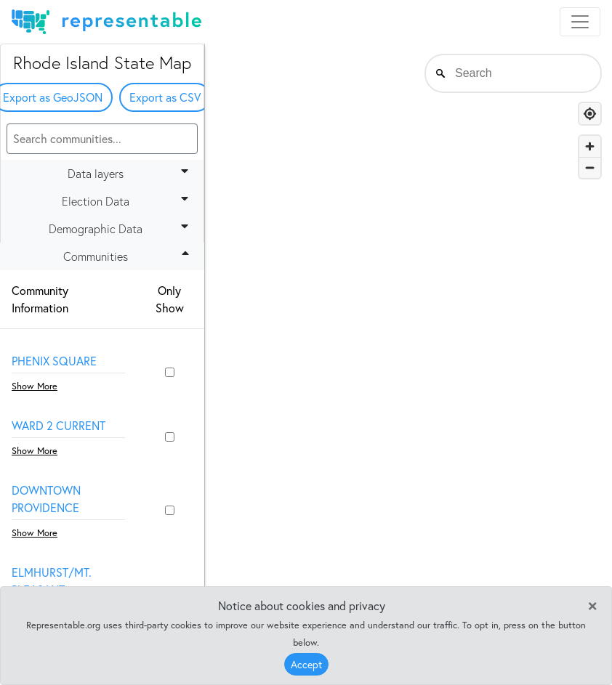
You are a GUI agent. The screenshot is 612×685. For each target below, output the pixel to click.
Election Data (128, 200)
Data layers (131, 173)
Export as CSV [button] (165, 97)
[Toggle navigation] (580, 21)
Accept (306, 664)
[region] (408, 345)
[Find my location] (589, 113)
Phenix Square (54, 360)
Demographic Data (121, 228)
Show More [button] (34, 386)
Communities (129, 256)
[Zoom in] (589, 146)
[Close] (592, 604)
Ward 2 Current (58, 425)
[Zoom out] (589, 167)
